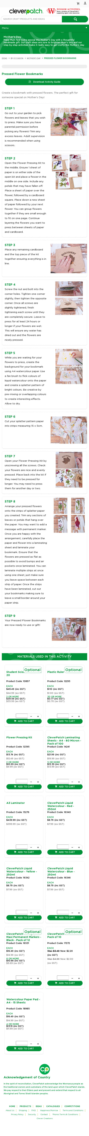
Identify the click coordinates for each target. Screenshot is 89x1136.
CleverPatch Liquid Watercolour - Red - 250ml (60, 806)
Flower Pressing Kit (19, 737)
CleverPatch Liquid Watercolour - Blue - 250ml (61, 871)
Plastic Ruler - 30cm (60, 672)
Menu (5, 28)
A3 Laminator (15, 803)
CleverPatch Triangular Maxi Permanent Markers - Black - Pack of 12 (23, 937)
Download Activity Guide (46, 82)
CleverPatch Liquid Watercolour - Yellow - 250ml (21, 871)
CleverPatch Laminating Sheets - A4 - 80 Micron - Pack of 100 (64, 740)
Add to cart (25, 721)
